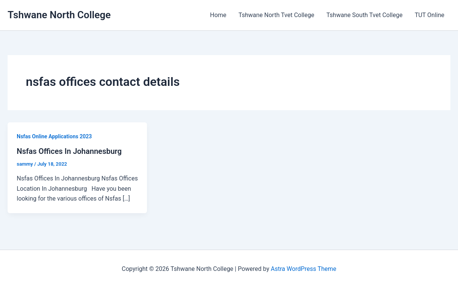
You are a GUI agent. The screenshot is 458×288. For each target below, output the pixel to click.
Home (218, 15)
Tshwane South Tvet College (364, 15)
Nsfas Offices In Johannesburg (69, 151)
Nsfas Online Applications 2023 (54, 136)
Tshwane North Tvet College (276, 15)
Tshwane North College (59, 15)
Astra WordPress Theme (303, 268)
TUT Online (429, 15)
